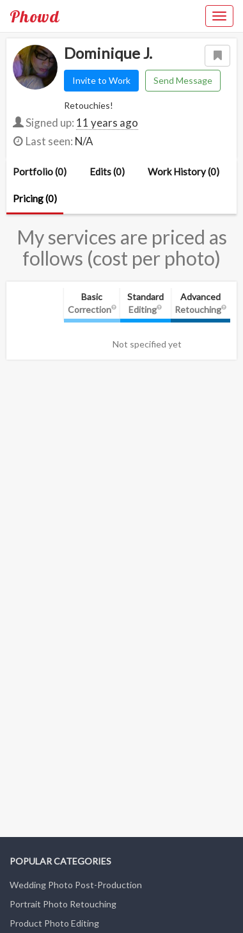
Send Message (182, 80)
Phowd (34, 16)
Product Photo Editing (54, 923)
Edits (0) (107, 171)
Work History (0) (183, 171)
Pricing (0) (35, 198)
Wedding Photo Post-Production (76, 884)
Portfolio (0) (40, 171)
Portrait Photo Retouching (63, 903)
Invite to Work (101, 80)
